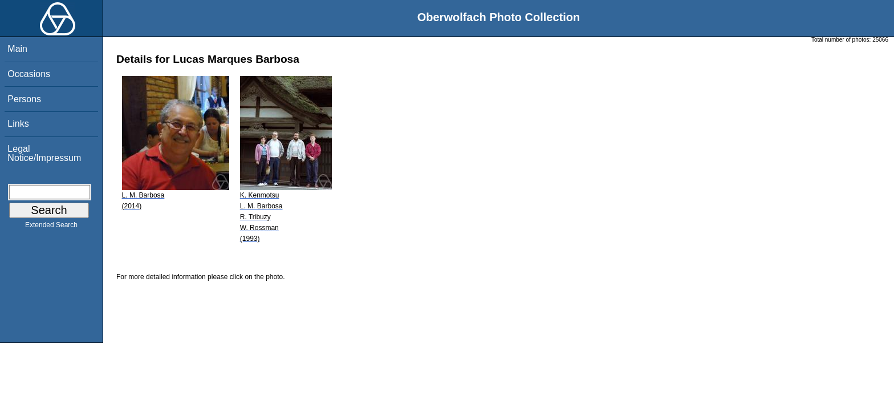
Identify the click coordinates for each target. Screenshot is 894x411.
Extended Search (51, 227)
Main (17, 49)
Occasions (28, 74)
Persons (24, 99)
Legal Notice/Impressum (44, 153)
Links (18, 123)
